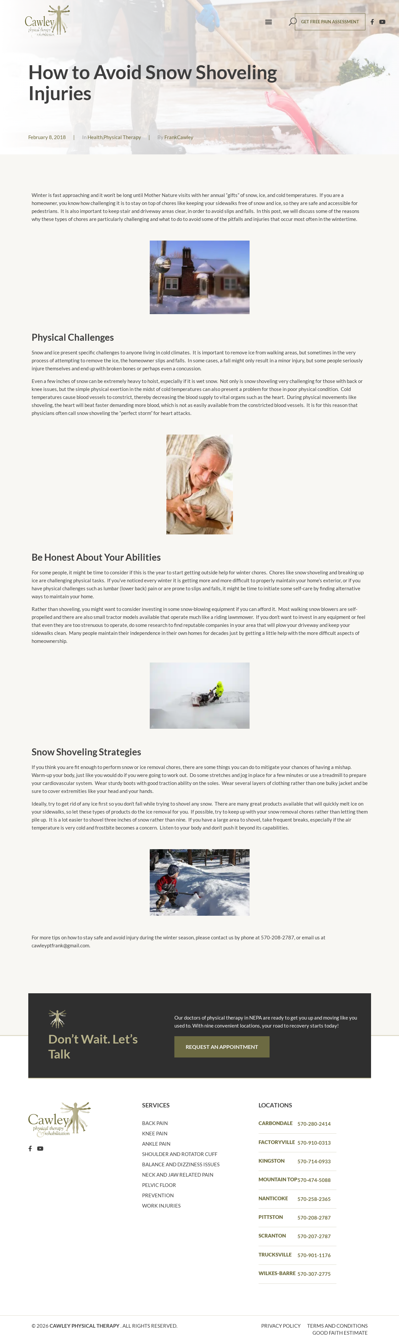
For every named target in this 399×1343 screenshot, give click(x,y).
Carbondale (276, 1123)
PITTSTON (271, 1217)
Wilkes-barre (277, 1273)
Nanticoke (273, 1198)
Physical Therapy (122, 137)
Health (95, 137)
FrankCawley (178, 137)
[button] (268, 21)
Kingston (272, 1161)
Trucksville (275, 1254)
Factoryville (277, 1142)
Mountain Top (278, 1179)
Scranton (272, 1236)
